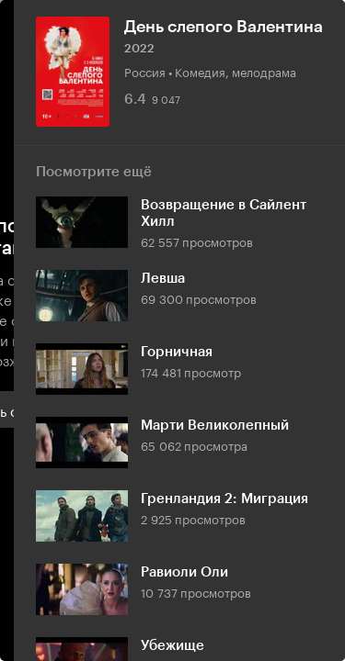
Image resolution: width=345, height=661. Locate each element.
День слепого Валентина (223, 27)
